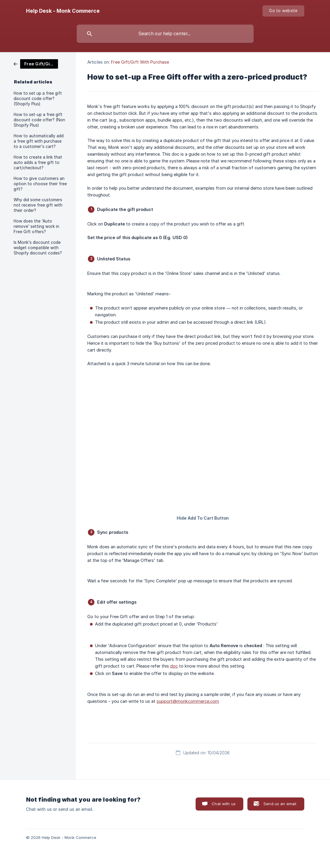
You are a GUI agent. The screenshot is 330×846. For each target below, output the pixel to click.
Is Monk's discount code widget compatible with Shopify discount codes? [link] (38, 247)
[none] (63, 11)
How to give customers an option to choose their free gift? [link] (40, 183)
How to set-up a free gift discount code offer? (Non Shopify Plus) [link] (39, 120)
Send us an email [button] (279, 803)
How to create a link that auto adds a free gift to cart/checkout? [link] (38, 162)
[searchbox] (165, 34)
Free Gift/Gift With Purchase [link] (140, 62)
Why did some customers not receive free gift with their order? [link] (38, 205)
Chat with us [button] (224, 803)
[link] (36, 63)
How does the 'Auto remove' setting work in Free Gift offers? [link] (36, 226)
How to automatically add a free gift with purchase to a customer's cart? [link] (39, 141)
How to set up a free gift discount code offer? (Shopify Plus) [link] (38, 98)
